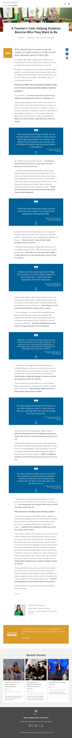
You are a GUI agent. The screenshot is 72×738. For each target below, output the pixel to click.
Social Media (48, 721)
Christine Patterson (48, 38)
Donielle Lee (52, 689)
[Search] (65, 4)
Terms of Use (49, 732)
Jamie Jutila (29, 694)
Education (21, 38)
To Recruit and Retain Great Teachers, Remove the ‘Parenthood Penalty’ (12, 684)
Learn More (26, 638)
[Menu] (69, 4)
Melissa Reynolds (9, 691)
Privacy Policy (41, 732)
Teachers (17, 594)
